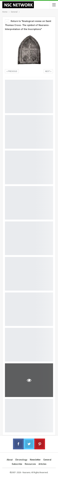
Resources (30, 464)
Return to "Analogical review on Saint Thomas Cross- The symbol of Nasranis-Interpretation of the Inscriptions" (28, 25)
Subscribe (17, 464)
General (47, 459)
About (10, 459)
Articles (42, 464)
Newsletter (35, 459)
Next (48, 71)
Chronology (21, 459)
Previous (11, 71)
